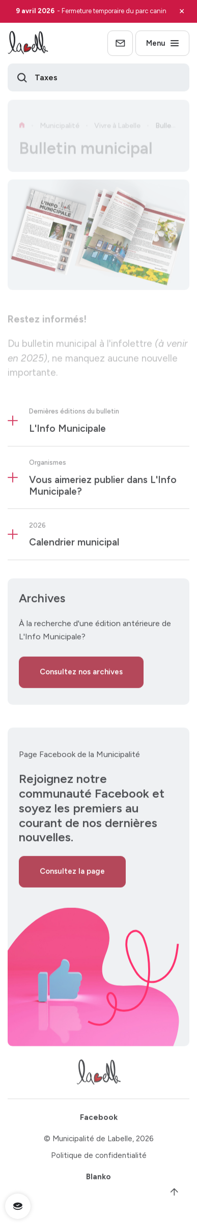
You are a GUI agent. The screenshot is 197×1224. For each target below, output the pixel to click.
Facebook (99, 1120)
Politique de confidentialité (99, 1158)
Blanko (98, 1180)
